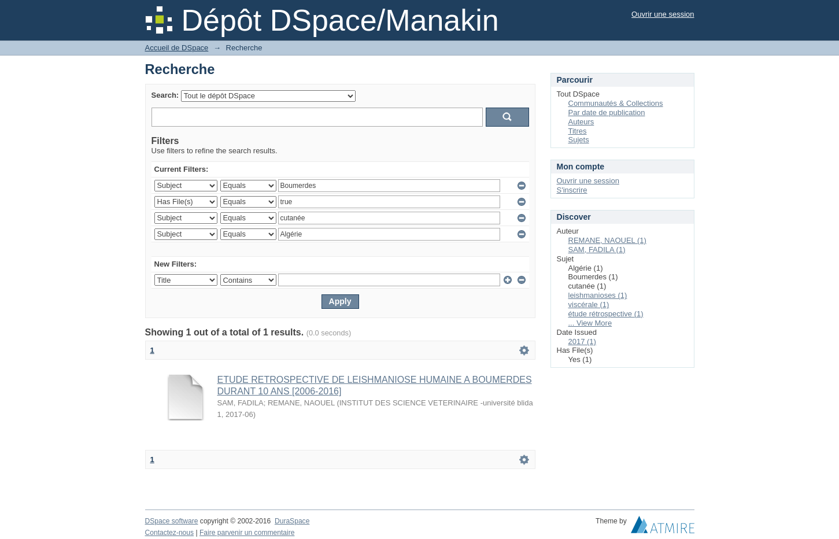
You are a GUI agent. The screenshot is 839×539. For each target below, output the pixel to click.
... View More (590, 323)
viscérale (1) (588, 304)
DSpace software (171, 521)
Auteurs (581, 121)
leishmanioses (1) (597, 295)
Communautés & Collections (615, 103)
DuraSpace (292, 521)
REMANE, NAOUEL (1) (607, 240)
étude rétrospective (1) (606, 313)
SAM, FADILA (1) (597, 249)
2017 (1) (582, 341)
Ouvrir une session (662, 14)
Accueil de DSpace (177, 47)
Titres (577, 131)
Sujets (578, 139)
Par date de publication (606, 112)
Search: (165, 95)
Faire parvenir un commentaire (246, 533)
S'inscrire (572, 190)
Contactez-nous (169, 533)
